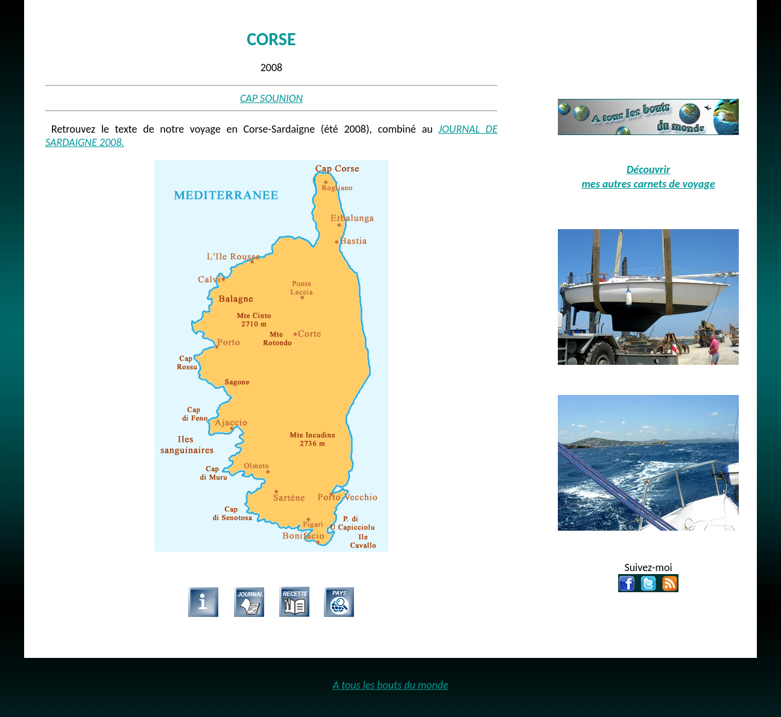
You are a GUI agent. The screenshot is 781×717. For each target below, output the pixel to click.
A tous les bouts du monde (391, 685)
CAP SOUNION (271, 98)
